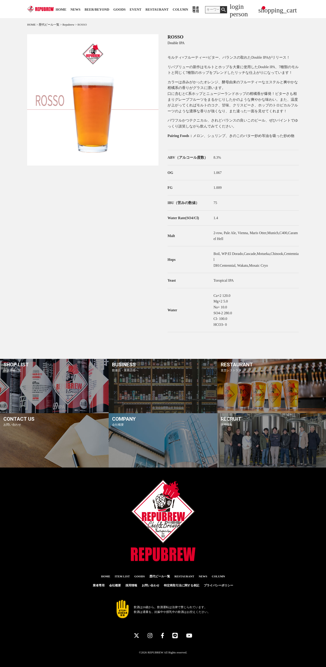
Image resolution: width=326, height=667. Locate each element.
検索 (223, 9)
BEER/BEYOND (96, 9)
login (237, 6)
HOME (61, 9)
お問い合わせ (150, 585)
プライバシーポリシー (218, 585)
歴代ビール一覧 (159, 576)
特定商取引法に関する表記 (181, 585)
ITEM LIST (122, 576)
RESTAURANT (157, 9)
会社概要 (115, 585)
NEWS (75, 9)
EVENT (135, 9)
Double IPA (176, 43)
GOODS (119, 9)
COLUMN (180, 9)
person (239, 14)
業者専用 (195, 9)
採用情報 (131, 585)
